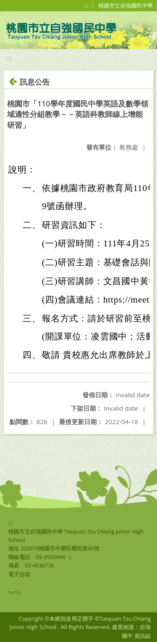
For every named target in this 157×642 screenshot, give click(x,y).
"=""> (14, 593)
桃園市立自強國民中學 (125, 5)
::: (87, 5)
